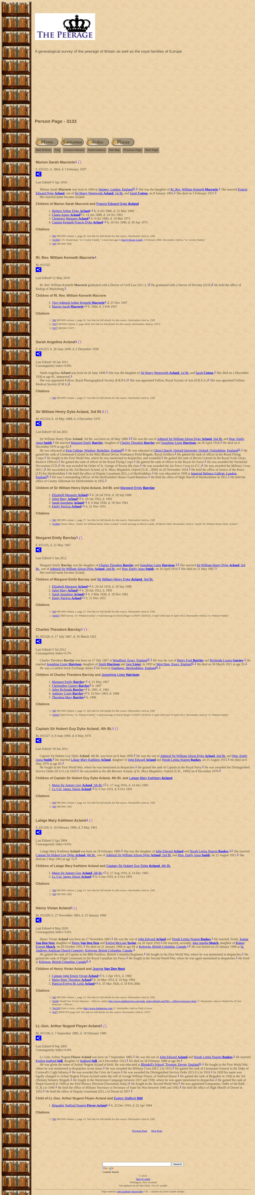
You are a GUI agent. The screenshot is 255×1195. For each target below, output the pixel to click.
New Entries (43, 149)
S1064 (56, 523)
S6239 (56, 1008)
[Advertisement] (143, 87)
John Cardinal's (124, 1192)
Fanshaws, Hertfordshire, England (133, 668)
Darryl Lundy (143, 1179)
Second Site (136, 1192)
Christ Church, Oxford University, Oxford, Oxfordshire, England (196, 450)
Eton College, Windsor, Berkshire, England (94, 450)
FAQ (57, 149)
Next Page (151, 149)
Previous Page (133, 149)
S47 (55, 1012)
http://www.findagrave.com (97, 1008)
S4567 (56, 615)
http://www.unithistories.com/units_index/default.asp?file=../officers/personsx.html (152, 1001)
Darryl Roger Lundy (132, 239)
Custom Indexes (74, 149)
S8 (54, 235)
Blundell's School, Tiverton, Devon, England (170, 1064)
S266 (55, 1001)
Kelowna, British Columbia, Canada (162, 946)
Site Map (114, 149)
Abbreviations (96, 149)
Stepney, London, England (115, 189)
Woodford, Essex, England (130, 660)
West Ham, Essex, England (173, 664)
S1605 (56, 239)
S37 (55, 324)
